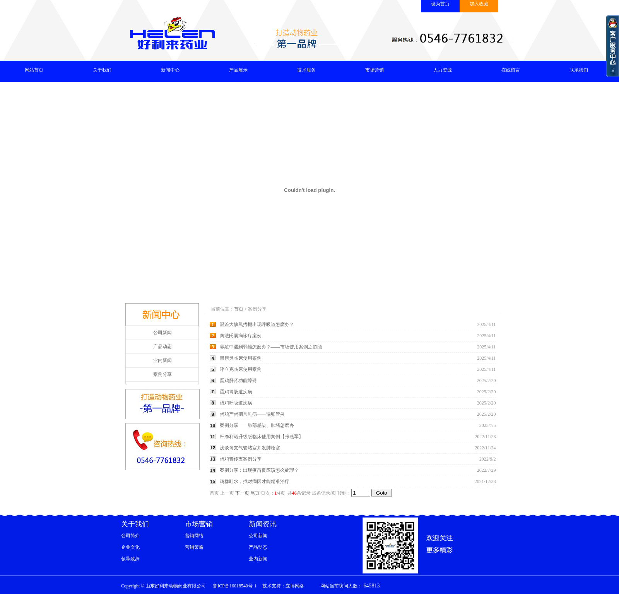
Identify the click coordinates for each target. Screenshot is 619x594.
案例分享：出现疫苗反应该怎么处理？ (259, 470)
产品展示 (238, 70)
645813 (371, 586)
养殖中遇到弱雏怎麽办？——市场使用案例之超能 (271, 347)
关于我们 (102, 70)
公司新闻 (162, 332)
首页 (238, 309)
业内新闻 (162, 360)
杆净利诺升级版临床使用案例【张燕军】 (261, 436)
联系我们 (578, 70)
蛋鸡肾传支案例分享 (241, 459)
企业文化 (130, 547)
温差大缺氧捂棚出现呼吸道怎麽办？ (257, 324)
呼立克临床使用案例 (241, 369)
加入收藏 (479, 4)
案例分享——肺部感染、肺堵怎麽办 (257, 425)
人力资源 (442, 70)
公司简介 (130, 535)
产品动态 (162, 346)
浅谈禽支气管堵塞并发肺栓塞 (250, 448)
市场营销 (374, 70)
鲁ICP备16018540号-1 (234, 586)
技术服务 (306, 70)
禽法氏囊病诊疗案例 (241, 335)
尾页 (255, 493)
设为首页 (440, 4)
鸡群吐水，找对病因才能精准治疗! (255, 481)
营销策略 (194, 547)
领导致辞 (130, 559)
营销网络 (194, 535)
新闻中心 (170, 70)
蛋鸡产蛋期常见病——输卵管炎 (252, 414)
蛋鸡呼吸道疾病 (236, 403)
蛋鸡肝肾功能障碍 (238, 380)
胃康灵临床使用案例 (241, 358)
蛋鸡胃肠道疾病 (236, 391)
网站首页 (34, 70)
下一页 (242, 493)
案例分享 (162, 374)
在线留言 (510, 70)
